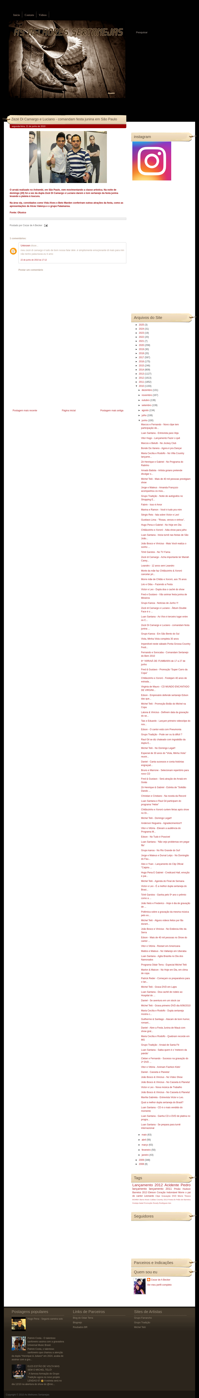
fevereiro (146, 1150)
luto (169, 1203)
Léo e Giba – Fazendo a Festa (157, 584)
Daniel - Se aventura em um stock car (160, 1000)
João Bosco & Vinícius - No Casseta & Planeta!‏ (165, 1082)
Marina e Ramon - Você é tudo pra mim (161, 509)
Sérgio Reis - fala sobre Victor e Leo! (160, 514)
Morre (181, 1192)
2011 (142, 382)
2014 (142, 369)
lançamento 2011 (160, 1188)
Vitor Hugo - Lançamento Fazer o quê (160, 438)
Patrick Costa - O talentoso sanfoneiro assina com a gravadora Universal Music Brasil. (46, 1341)
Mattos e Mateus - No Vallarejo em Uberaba (163, 951)
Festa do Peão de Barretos (179, 1199)
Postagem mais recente (25, 410)
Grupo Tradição (142, 1322)
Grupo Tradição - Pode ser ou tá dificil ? (161, 734)
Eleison (152, 1192)
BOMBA (135, 1199)
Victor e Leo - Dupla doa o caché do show (162, 589)
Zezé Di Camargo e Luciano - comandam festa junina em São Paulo (64, 119)
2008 (142, 1164)
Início (16, 15)
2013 (142, 373)
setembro (147, 405)
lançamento (139, 1188)
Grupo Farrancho (143, 1318)
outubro (146, 400)
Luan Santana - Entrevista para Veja (160, 433)
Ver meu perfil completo (159, 1284)
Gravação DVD (168, 1196)
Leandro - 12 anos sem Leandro (157, 565)
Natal (141, 1203)
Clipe (157, 1196)
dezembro (147, 390)
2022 (142, 337)
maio (144, 1134)
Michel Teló (140, 1327)
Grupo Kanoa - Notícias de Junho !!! (159, 603)
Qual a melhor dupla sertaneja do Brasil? (162, 1102)
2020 (142, 345)
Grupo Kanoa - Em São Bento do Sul (160, 633)
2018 (142, 353)
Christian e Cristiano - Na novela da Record (163, 796)
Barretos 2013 (139, 1192)
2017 (142, 357)
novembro (147, 395)
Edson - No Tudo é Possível (155, 836)
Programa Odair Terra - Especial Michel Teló (164, 964)
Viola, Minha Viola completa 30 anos (160, 638)
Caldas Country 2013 (159, 1199)
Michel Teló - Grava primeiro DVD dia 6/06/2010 (166, 1005)
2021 (142, 341)
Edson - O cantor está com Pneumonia (161, 729)
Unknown (25, 245)
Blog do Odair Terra (83, 1318)
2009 (142, 1160)
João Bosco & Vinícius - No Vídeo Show (161, 1077)
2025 (142, 324)
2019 (142, 349)
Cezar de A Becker (160, 1279)
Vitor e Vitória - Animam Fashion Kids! (160, 1067)
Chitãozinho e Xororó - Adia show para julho (164, 530)
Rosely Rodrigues (160, 1203)
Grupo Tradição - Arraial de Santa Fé (160, 1044)
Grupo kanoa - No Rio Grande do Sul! (160, 850)
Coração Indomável (167, 1192)
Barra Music (144, 1199)
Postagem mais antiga (111, 410)
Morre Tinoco (184, 1196)
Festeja (135, 1203)
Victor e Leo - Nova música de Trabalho (161, 1087)
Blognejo (77, 1322)
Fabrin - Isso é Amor (151, 504)
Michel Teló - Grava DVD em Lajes (159, 987)
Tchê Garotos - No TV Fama (155, 552)
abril (144, 1139)
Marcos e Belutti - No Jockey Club (158, 443)
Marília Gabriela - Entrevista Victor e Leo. (162, 1097)
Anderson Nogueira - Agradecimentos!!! (161, 823)
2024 (142, 328)
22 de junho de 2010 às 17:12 (34, 260)
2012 (142, 377)
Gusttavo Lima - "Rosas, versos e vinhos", (163, 519)
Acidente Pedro (178, 1185)
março (145, 1144)
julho (144, 415)
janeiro (145, 1155)
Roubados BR (80, 1327)
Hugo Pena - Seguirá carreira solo (45, 1318)
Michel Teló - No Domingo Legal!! (158, 748)
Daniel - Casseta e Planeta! (155, 1072)
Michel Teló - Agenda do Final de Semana (162, 881)
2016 (142, 361)
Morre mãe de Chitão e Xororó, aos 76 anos (164, 579)
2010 (142, 386)
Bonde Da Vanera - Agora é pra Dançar (161, 448)
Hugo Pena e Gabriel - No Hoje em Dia (161, 524)
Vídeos (42, 15)
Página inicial (69, 410)
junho (145, 420)
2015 (142, 365)
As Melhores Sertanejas (36, 1394)
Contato (29, 15)
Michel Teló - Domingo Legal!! (156, 818)
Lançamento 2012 (147, 1185)
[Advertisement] (39, 381)
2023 (142, 333)
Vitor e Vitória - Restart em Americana (160, 946)
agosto (145, 410)
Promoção (148, 1203)
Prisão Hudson (182, 1189)
